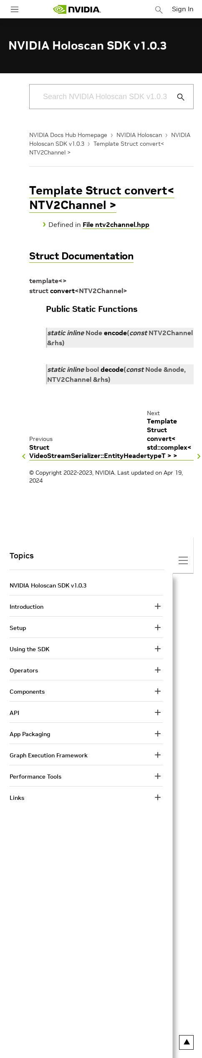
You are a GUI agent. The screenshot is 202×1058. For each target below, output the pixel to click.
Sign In (183, 9)
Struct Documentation (81, 255)
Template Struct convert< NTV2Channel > (101, 197)
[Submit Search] (176, 97)
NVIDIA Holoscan (139, 135)
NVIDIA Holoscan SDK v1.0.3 (48, 585)
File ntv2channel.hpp (116, 224)
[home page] (77, 9)
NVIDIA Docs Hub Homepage (68, 135)
